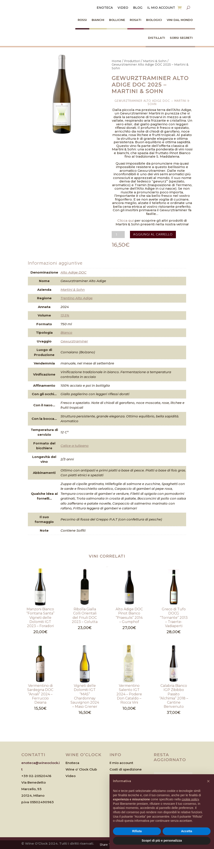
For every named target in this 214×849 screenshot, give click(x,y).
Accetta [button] (186, 831)
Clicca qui (125, 220)
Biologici (154, 20)
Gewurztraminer (74, 341)
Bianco (66, 332)
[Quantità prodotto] (118, 234)
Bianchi (98, 20)
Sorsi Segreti (181, 37)
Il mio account (161, 8)
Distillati (156, 37)
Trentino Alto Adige (77, 298)
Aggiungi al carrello (153, 234)
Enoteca (105, 8)
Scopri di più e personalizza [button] (162, 840)
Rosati (135, 20)
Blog (137, 8)
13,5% (65, 315)
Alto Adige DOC (73, 272)
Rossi (82, 20)
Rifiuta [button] (137, 831)
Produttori (132, 61)
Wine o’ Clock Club (81, 769)
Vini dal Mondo (180, 20)
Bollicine (117, 20)
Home (116, 61)
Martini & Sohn (155, 61)
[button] (208, 781)
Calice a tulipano (75, 446)
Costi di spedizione (126, 769)
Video (123, 8)
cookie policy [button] (190, 799)
